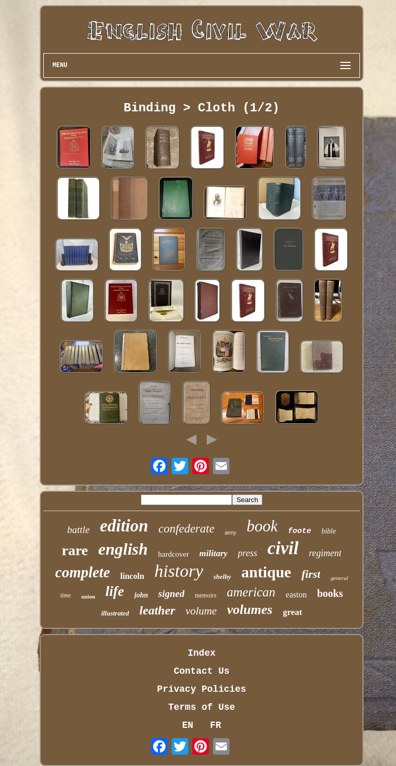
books (330, 593)
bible (328, 531)
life (115, 591)
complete (82, 572)
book (261, 526)
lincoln (132, 576)
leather (157, 610)
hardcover (173, 554)
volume (201, 611)
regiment (325, 553)
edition (124, 526)
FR (215, 725)
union (88, 596)
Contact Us (201, 671)
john (141, 595)
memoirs (206, 595)
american (251, 592)
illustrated (115, 613)
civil (283, 548)
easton (296, 594)
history (179, 570)
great (292, 612)
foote (299, 531)
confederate (186, 528)
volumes (249, 609)
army (230, 533)
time (65, 595)
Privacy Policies (201, 689)
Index (202, 653)
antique (266, 571)
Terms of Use (201, 707)
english (123, 549)
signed (171, 593)
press (247, 553)
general (339, 578)
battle (79, 529)
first (311, 574)
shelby (222, 576)
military (214, 553)
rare (75, 550)
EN (187, 725)
